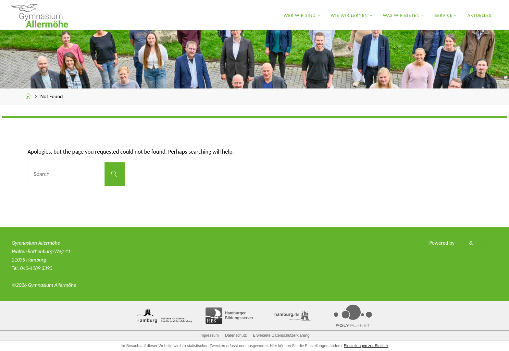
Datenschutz (236, 335)
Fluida (460, 243)
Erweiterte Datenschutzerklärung (281, 335)
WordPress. (485, 243)
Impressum (209, 335)
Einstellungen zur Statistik (366, 346)
